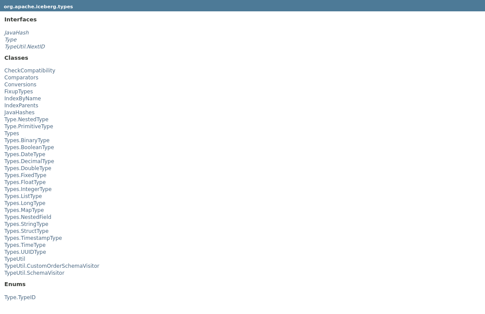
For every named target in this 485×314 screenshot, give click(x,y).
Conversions (20, 85)
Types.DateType (24, 154)
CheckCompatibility (29, 71)
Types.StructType (26, 231)
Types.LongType (24, 203)
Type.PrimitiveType (28, 126)
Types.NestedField (27, 217)
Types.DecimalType (29, 161)
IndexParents (21, 105)
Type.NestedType (26, 119)
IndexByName (22, 99)
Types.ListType (23, 196)
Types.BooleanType (29, 147)
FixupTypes (18, 92)
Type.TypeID (20, 297)
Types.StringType (26, 224)
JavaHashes (19, 112)
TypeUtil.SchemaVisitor (34, 273)
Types (11, 133)
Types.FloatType (25, 182)
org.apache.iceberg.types (38, 7)
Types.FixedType (25, 175)
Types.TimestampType (33, 238)
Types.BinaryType (27, 140)
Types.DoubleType (27, 168)
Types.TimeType (25, 245)
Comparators (21, 78)
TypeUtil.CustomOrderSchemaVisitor (51, 266)
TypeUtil (14, 259)
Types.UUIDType (25, 252)
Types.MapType (24, 210)
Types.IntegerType (27, 189)
